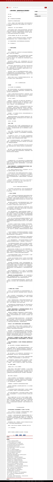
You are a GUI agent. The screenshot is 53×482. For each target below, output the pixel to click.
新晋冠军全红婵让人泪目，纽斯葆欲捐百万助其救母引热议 (14, 459)
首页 (6, 0)
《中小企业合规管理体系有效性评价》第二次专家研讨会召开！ (15, 443)
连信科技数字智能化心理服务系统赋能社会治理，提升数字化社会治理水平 (16, 454)
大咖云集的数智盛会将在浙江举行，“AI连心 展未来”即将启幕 (15, 464)
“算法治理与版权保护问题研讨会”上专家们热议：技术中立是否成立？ (16, 447)
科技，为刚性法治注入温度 (10, 474)
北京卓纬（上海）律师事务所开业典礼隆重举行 (13, 449)
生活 (30, 0)
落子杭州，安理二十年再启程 (11, 448)
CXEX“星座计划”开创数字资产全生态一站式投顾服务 (14, 442)
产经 (16, 0)
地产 (26, 0)
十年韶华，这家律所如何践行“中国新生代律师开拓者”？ (14, 468)
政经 (28, 0)
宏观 (12, 0)
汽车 (18, 0)
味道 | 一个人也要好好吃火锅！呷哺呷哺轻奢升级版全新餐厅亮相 (15, 473)
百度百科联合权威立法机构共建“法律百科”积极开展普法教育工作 (15, 444)
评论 (22, 0)
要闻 (10, 0)
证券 (14, 0)
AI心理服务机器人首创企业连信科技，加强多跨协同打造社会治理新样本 (16, 458)
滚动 (8, 0)
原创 (24, 0)
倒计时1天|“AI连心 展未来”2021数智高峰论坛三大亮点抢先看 (15, 463)
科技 (20, 0)
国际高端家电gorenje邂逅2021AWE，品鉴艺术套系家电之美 (14, 469)
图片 (32, 0)
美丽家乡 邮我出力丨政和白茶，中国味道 (12, 453)
